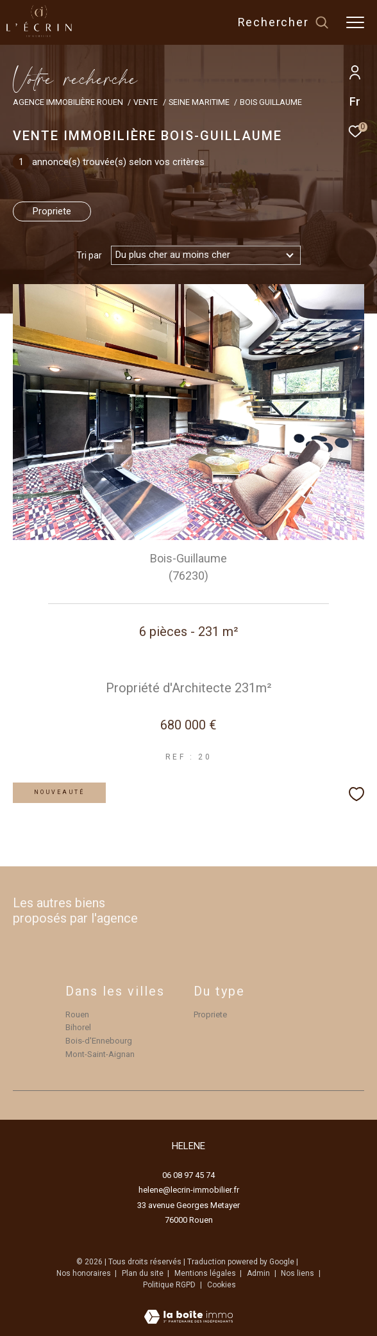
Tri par (89, 255)
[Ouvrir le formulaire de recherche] (283, 22)
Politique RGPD (169, 1284)
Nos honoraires (84, 1273)
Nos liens (298, 1273)
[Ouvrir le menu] (355, 22)
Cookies (221, 1285)
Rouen (77, 1014)
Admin (259, 1273)
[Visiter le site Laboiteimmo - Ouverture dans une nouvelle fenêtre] (188, 1308)
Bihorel (78, 1027)
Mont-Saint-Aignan (100, 1054)
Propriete (52, 211)
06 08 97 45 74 (188, 1175)
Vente (145, 102)
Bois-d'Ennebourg (98, 1041)
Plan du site (143, 1273)
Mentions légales (206, 1273)
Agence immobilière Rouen (68, 102)
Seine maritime (199, 102)
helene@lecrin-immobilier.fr (188, 1190)
